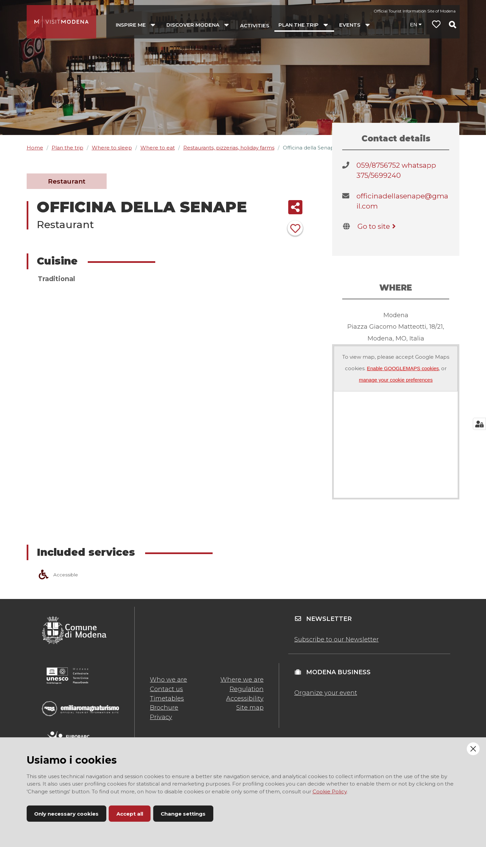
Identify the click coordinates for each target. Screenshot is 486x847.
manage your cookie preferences (395, 380)
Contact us (166, 689)
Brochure (164, 707)
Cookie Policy (330, 791)
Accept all (129, 814)
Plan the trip (67, 147)
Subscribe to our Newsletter (336, 639)
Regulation (247, 689)
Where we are (242, 679)
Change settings (183, 814)
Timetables (167, 698)
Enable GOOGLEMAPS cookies (403, 368)
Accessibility (245, 698)
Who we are (168, 679)
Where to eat (157, 147)
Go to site (377, 226)
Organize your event (325, 692)
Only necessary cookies (66, 814)
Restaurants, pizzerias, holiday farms (228, 147)
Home (35, 147)
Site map (250, 707)
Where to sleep (112, 147)
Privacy (161, 717)
